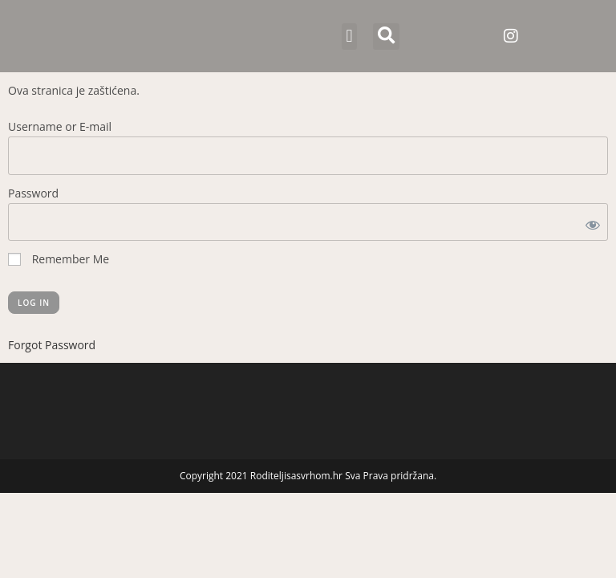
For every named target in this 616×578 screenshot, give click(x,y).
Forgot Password (51, 344)
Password (33, 193)
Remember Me (58, 259)
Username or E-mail (59, 126)
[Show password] (589, 222)
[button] (349, 36)
